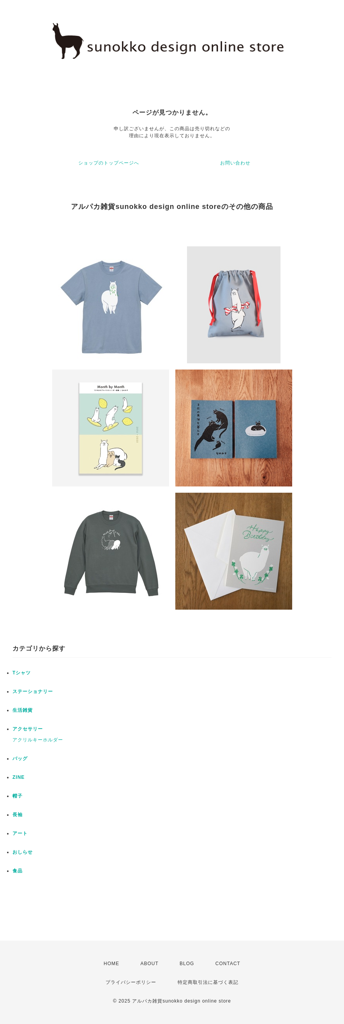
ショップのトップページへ (108, 163)
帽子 (17, 796)
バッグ (20, 758)
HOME (111, 963)
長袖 (17, 814)
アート (20, 833)
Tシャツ (21, 673)
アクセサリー (27, 729)
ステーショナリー (32, 691)
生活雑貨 (22, 710)
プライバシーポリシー (131, 982)
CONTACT (227, 963)
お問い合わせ (235, 163)
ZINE (18, 777)
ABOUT (149, 963)
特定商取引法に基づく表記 (208, 982)
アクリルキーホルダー (37, 740)
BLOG (187, 963)
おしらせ (22, 852)
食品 (17, 871)
